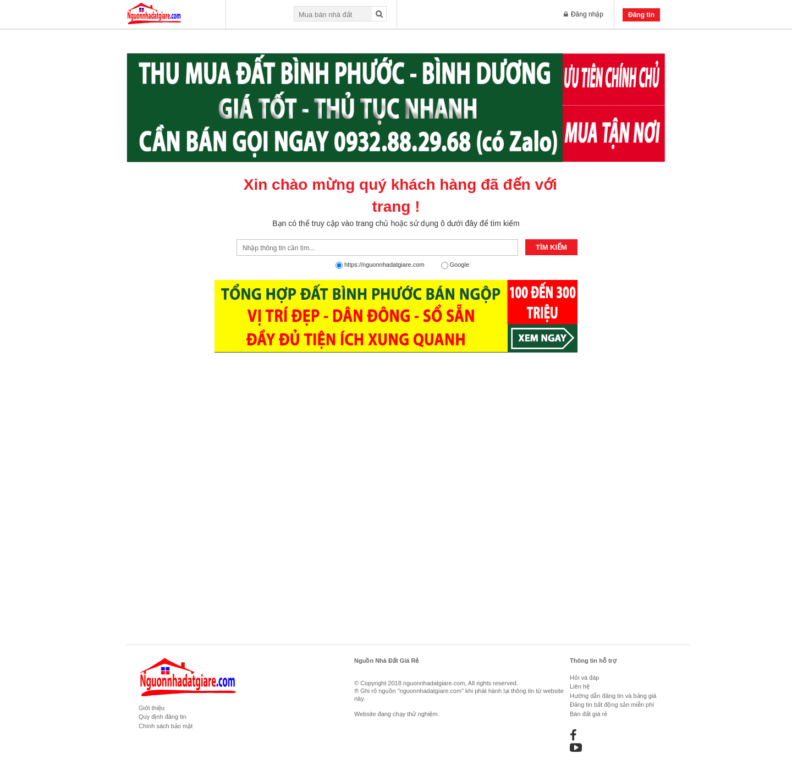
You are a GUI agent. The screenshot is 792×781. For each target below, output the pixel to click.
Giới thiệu (151, 708)
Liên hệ (580, 686)
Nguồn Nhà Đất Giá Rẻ (386, 660)
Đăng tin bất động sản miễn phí (612, 704)
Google (459, 264)
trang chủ (372, 223)
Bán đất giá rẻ (588, 714)
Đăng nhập (583, 14)
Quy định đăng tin (162, 716)
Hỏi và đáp (584, 677)
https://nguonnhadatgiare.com (384, 264)
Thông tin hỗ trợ (593, 660)
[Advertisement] (396, 581)
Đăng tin (641, 15)
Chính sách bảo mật (166, 726)
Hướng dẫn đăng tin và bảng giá (613, 695)
